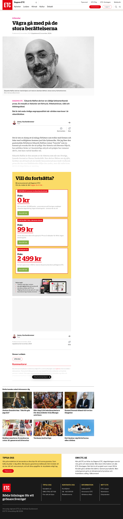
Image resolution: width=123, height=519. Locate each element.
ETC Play (94, 2)
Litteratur (16, 18)
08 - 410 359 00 (67, 491)
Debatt (50, 6)
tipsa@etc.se (47, 489)
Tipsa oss (8, 471)
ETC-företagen (105, 2)
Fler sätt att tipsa (48, 494)
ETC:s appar (105, 489)
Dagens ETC (25, 2)
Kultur (42, 6)
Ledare (26, 6)
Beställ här (23, 213)
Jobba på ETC (85, 489)
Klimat (34, 6)
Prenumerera (95, 7)
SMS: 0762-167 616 (49, 491)
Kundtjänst (66, 489)
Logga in (107, 7)
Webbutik (117, 2)
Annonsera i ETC (87, 491)
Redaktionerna (67, 494)
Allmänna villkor (86, 494)
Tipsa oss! (84, 2)
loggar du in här (37, 185)
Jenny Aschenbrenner (25, 122)
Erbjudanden (105, 494)
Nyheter (17, 6)
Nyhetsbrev (105, 491)
